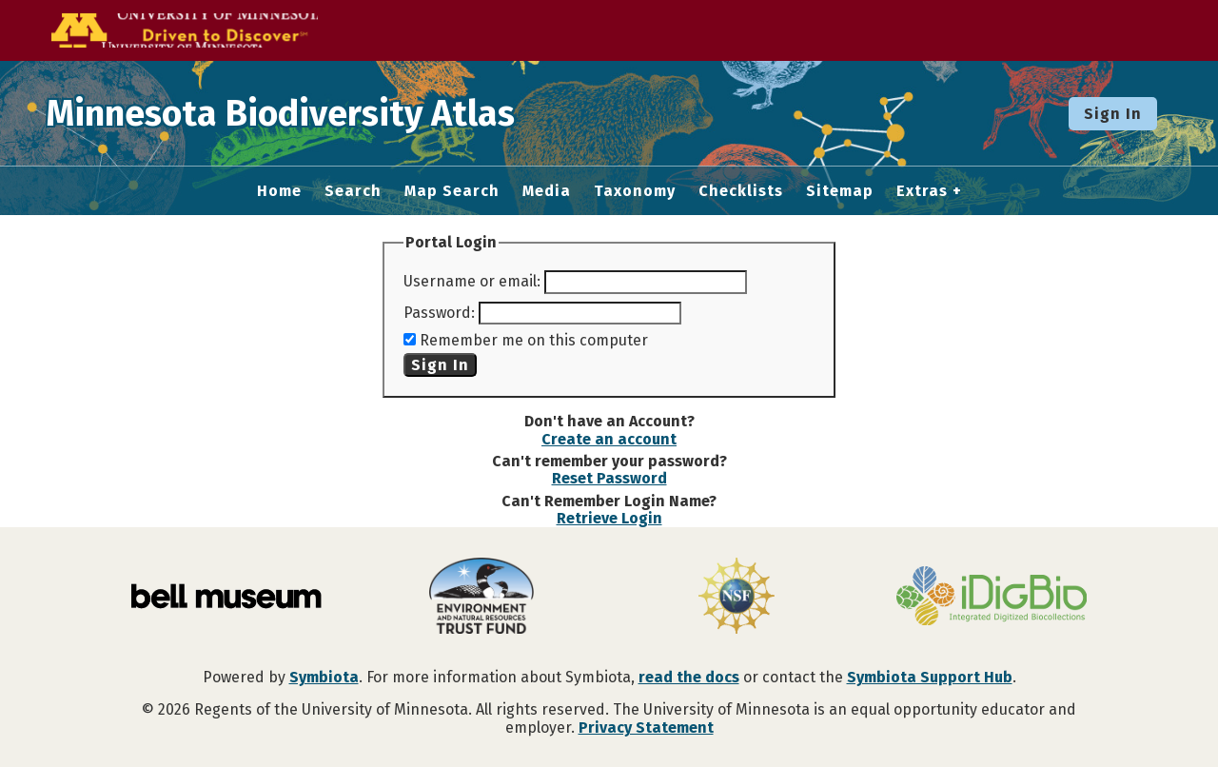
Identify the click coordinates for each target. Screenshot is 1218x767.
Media (546, 191)
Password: (439, 313)
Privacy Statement (646, 727)
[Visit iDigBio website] (991, 597)
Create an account (609, 439)
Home (279, 191)
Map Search (452, 191)
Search (353, 191)
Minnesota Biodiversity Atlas (296, 113)
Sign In (1113, 114)
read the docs (688, 677)
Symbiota (324, 677)
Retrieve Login (609, 518)
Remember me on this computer (534, 340)
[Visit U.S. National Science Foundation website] (736, 598)
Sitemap (840, 191)
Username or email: (471, 281)
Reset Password (609, 478)
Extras (922, 191)
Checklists (740, 191)
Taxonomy (635, 191)
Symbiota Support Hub (929, 677)
